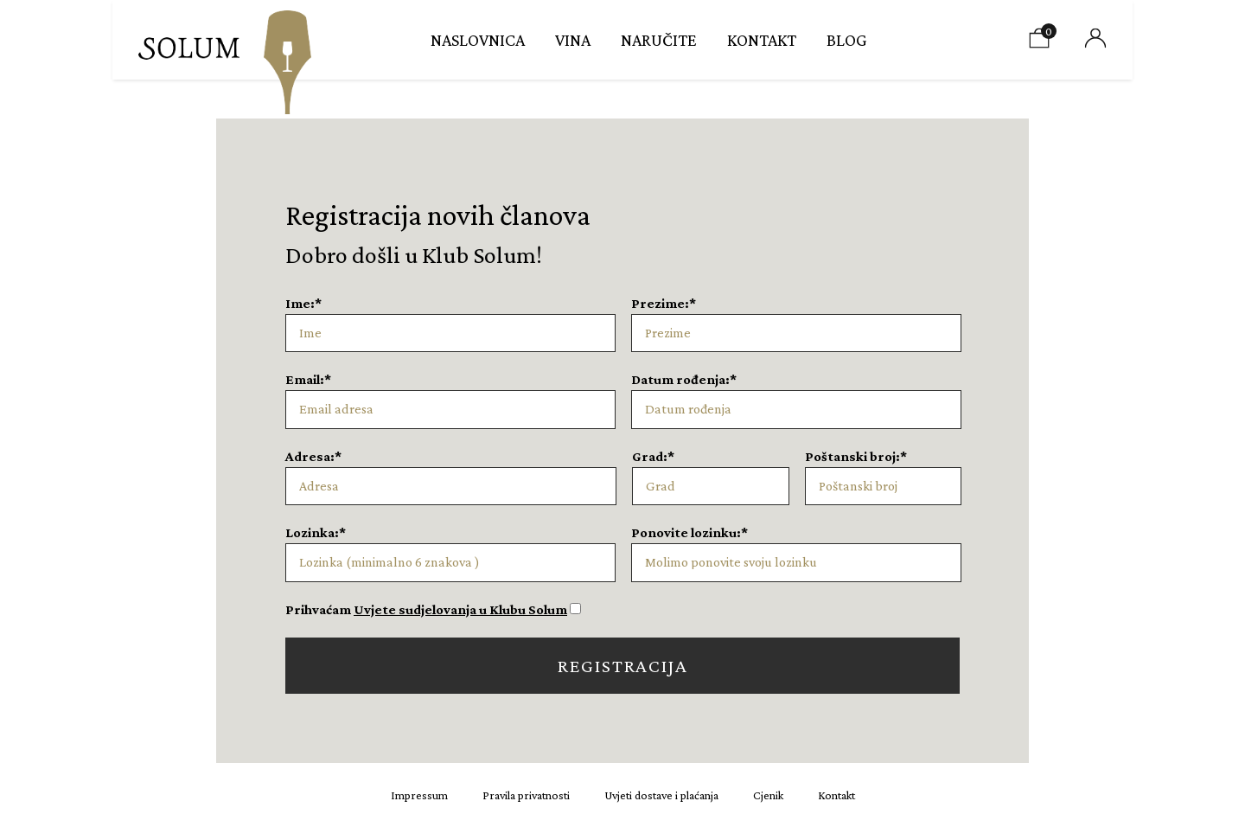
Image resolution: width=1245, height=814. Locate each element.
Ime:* (303, 303)
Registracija (623, 665)
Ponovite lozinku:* (689, 532)
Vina (573, 39)
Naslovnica (478, 39)
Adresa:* (313, 456)
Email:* (308, 379)
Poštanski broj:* (856, 456)
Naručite (659, 39)
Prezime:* (663, 303)
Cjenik (768, 795)
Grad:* (653, 456)
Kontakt (761, 39)
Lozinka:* (315, 532)
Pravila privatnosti (526, 795)
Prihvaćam (426, 609)
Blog (847, 39)
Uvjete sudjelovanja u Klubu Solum (460, 609)
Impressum (419, 795)
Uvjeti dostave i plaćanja (661, 795)
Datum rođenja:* (684, 379)
